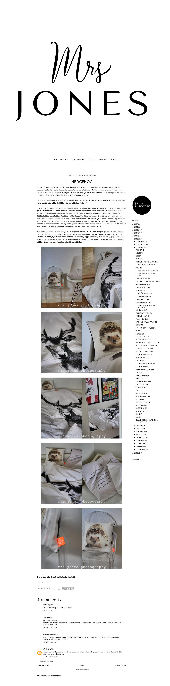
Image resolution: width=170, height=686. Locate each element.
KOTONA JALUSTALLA (143, 402)
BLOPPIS (139, 331)
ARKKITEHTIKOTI (141, 393)
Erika (44, 617)
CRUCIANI (139, 325)
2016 (136, 227)
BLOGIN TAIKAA (141, 411)
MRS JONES (64, 159)
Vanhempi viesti (120, 666)
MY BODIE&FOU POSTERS (145, 369)
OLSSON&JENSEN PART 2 (144, 355)
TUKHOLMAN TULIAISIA (144, 313)
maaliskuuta (140, 443)
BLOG (55, 159)
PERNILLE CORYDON (143, 316)
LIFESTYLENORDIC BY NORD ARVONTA (145, 306)
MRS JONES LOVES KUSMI (144, 352)
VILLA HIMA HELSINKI (143, 319)
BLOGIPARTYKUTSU (143, 396)
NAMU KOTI (140, 378)
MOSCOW (139, 253)
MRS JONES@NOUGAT (143, 337)
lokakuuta (139, 247)
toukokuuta (140, 437)
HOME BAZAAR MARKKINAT (145, 349)
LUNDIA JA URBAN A (143, 287)
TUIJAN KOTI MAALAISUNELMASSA (148, 282)
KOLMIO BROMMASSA (143, 296)
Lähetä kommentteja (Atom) (51, 675)
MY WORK (102, 159)
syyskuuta (139, 426)
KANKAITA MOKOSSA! (143, 302)
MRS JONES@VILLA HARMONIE (146, 322)
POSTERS (139, 268)
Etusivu (81, 666)
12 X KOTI (91, 159)
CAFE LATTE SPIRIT (142, 384)
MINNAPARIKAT (141, 310)
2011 (136, 453)
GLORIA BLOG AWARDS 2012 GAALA (146, 275)
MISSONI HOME (141, 408)
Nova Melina (47, 634)
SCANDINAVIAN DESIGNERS (145, 364)
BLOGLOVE (140, 259)
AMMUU (139, 417)
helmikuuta (140, 446)
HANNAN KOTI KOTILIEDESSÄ (146, 328)
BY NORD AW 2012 (142, 358)
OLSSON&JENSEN (142, 366)
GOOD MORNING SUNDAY (145, 265)
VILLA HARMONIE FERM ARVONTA (147, 346)
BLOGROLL (113, 159)
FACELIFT (139, 414)
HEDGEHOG (140, 334)
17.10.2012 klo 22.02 (50, 657)
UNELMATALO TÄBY (143, 278)
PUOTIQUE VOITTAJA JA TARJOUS (147, 343)
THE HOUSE (140, 250)
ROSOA (138, 256)
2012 (136, 239)
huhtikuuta (140, 440)
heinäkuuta (140, 431)
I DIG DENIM (140, 361)
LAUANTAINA (140, 387)
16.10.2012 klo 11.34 (50, 610)
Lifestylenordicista (104, 200)
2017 (136, 224)
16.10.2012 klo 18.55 (50, 642)
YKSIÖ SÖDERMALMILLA (144, 293)
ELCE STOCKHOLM (142, 375)
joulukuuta (140, 241)
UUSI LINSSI (140, 399)
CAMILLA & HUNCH (142, 299)
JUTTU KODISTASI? (78, 159)
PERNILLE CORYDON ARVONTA (147, 262)
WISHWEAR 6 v (141, 290)
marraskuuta (141, 244)
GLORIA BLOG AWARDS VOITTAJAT (148, 271)
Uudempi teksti (43, 666)
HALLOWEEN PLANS (143, 284)
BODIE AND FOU (142, 405)
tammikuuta (140, 449)
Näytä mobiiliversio (82, 670)
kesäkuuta (140, 434)
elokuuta (139, 428)
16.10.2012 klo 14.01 (50, 627)
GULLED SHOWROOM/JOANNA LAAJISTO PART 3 (147, 421)
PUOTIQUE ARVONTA (143, 381)
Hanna (45, 605)
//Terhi (45, 649)
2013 (136, 236)
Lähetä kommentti (46, 661)
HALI (137, 390)
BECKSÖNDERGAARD (143, 340)
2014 (136, 233)
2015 (136, 230)
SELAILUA (139, 372)
